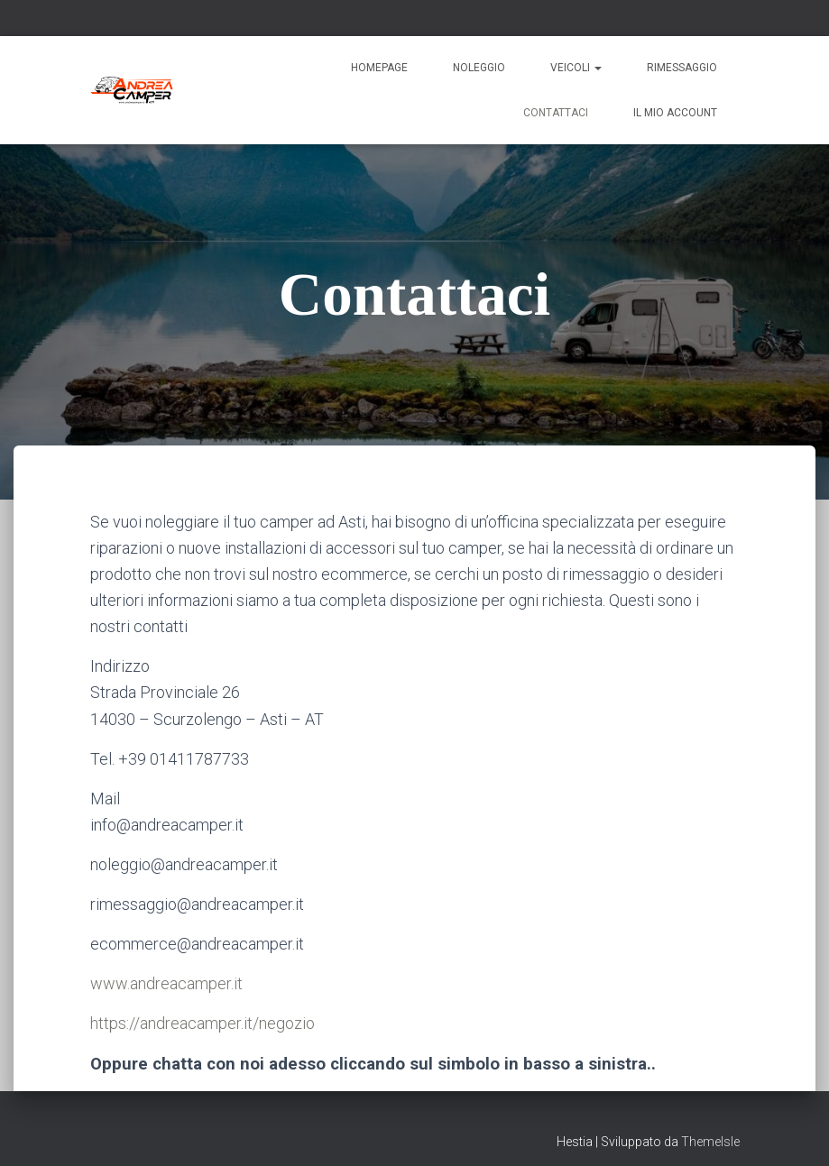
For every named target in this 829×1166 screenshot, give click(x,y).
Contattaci (555, 112)
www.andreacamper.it (166, 983)
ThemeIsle (710, 1141)
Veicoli (576, 67)
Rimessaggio (682, 67)
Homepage (379, 67)
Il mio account (675, 112)
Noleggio (479, 67)
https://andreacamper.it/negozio (202, 1023)
